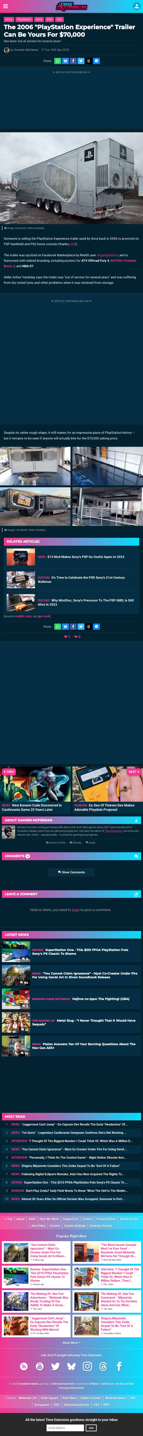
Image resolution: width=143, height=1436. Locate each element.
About (20, 1219)
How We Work (49, 1219)
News (9, 19)
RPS (106, 1405)
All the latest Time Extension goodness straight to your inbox (71, 1420)
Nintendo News (115, 1398)
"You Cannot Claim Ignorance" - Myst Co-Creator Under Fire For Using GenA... (69, 1149)
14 (24, 1053)
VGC (57, 1405)
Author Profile (55, 842)
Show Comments (71, 872)
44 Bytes (94, 1384)
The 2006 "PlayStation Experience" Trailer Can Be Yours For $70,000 (69, 30)
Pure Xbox (70, 1398)
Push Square (49, 1398)
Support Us (70, 1219)
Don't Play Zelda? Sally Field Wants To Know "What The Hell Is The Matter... (69, 1191)
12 (24, 1030)
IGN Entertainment (63, 1384)
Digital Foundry (91, 1398)
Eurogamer (42, 1405)
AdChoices (107, 1384)
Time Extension (113, 831)
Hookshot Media (29, 1384)
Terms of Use (129, 1219)
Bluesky (75, 842)
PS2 (59, 19)
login (75, 910)
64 (24, 983)
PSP (49, 19)
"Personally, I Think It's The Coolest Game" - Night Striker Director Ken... (69, 1157)
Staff (32, 1219)
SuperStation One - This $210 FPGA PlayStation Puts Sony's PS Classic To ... (69, 1182)
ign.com (43, 616)
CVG (96, 1405)
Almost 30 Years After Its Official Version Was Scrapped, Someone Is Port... (68, 1199)
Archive (55, 1226)
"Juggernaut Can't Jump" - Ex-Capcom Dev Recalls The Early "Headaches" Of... (69, 1124)
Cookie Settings (75, 1226)
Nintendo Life (28, 1398)
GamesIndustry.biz (76, 1405)
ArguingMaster (107, 255)
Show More (72, 1343)
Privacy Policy (106, 1219)
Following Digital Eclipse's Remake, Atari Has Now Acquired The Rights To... (68, 1174)
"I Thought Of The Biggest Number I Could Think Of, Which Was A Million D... (72, 1141)
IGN (73, 244)
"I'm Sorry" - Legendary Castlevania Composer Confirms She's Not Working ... (69, 1133)
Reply (90, 842)
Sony (39, 19)
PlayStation (24, 19)
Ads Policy (38, 1226)
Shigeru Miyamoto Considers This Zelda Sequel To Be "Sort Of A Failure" (65, 1166)
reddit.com (23, 616)
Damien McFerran (26, 50)
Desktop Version (101, 1226)
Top (8, 1219)
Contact (87, 1219)
